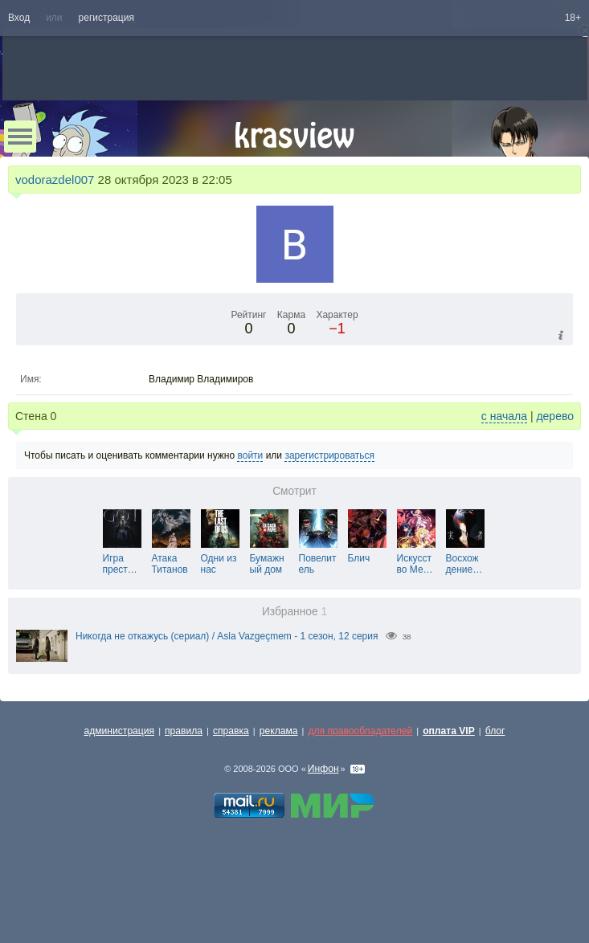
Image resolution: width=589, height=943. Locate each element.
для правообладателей (360, 731)
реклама (279, 731)
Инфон (323, 768)
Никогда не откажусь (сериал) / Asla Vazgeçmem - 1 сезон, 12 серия (227, 636)
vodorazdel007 (54, 179)
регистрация (106, 17)
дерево (555, 416)
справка (231, 731)
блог (495, 731)
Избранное (294, 612)
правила (183, 731)
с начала (504, 416)
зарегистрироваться (329, 455)
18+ (573, 17)
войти (250, 455)
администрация (119, 731)
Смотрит (294, 491)
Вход (19, 17)
